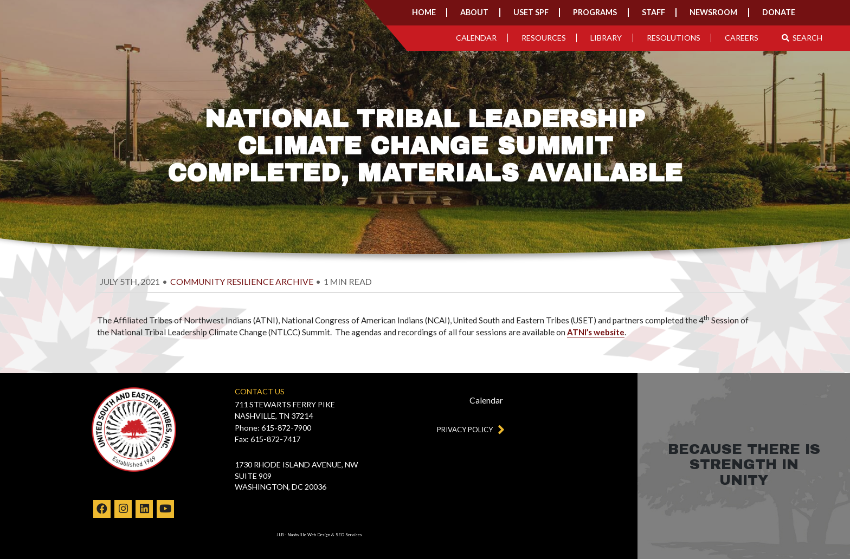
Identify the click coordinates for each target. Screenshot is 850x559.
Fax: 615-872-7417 (267, 439)
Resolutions (673, 37)
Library (606, 37)
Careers (741, 37)
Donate (778, 12)
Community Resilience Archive (241, 282)
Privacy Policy (468, 429)
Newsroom (713, 12)
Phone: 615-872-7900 (273, 427)
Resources (543, 37)
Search (802, 37)
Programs (595, 12)
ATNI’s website (595, 332)
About (474, 12)
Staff (653, 12)
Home (424, 12)
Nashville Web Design (308, 534)
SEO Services (349, 534)
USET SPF (531, 12)
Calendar (476, 37)
